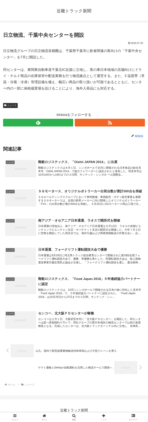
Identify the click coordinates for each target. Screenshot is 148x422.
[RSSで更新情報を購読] (110, 122)
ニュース (10, 105)
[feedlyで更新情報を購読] (38, 122)
